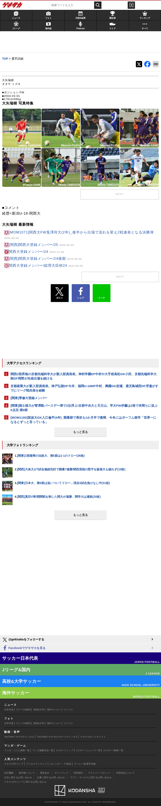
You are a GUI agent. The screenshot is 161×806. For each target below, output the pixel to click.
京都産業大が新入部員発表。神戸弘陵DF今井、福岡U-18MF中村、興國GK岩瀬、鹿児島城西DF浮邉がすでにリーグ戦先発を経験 (84, 388)
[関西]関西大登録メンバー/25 (41, 245)
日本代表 (8, 709)
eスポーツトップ (64, 750)
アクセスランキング (36, 763)
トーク (101, 292)
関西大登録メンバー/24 (36, 252)
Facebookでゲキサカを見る (23, 648)
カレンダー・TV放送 (60, 763)
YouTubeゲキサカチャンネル (19, 736)
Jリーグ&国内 (23, 709)
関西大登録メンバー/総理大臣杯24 (46, 266)
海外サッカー (54, 709)
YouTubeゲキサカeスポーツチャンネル (57, 736)
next (120, 194)
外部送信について (125, 773)
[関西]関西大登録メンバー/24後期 (45, 259)
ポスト (60, 293)
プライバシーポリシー (99, 773)
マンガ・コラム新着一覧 (17, 750)
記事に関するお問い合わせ (51, 777)
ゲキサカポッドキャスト (93, 736)
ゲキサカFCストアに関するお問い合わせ (25, 782)
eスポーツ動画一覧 (113, 750)
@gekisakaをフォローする (23, 640)
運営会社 (44, 773)
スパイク (68, 709)
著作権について (27, 773)
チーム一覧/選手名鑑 (85, 763)
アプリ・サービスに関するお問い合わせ (91, 777)
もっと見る (80, 432)
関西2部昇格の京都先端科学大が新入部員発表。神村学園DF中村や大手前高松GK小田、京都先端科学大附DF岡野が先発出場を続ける (83, 376)
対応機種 (8, 773)
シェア (81, 293)
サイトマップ (61, 773)
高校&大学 (38, 709)
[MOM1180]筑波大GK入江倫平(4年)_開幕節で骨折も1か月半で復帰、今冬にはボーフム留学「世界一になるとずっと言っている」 (83, 420)
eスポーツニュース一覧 (88, 750)
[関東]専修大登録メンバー (28, 398)
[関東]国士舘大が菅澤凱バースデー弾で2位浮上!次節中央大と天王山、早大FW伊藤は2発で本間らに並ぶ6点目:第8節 (83, 408)
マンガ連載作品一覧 (42, 750)
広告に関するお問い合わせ (18, 777)
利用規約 (78, 773)
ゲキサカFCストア (13, 763)
